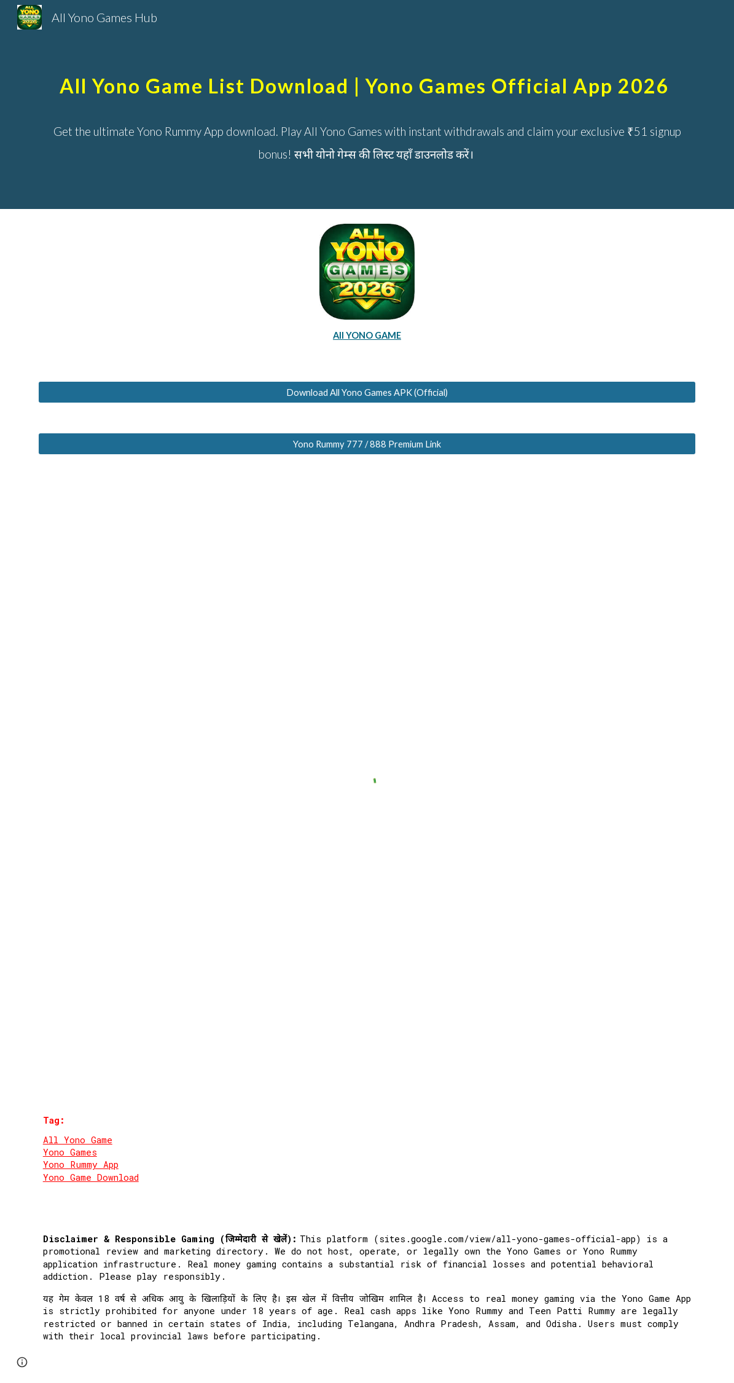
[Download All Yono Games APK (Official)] (367, 392)
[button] (22, 1362)
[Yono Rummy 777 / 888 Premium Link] (367, 444)
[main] (367, 73)
